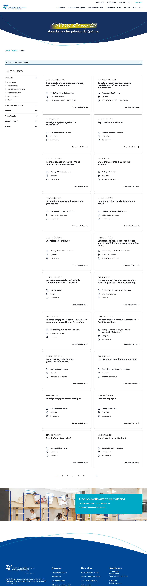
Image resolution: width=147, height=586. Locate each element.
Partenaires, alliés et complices (63, 559)
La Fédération (60, 8)
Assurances (100, 2)
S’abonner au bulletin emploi (91, 477)
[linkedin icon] (17, 561)
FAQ (82, 567)
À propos (122, 2)
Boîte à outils (137, 8)
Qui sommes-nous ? (59, 543)
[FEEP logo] (20, 539)
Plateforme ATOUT (88, 563)
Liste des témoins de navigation (94, 583)
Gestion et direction (14, 93)
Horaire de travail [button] (11, 121)
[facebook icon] (8, 561)
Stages (9, 100)
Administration (12, 82)
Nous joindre (111, 2)
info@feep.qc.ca (115, 553)
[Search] (130, 2)
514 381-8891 (114, 544)
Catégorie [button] (9, 78)
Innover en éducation (95, 8)
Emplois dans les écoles (90, 543)
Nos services (56, 547)
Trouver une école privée (90, 547)
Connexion (137, 2)
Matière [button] (8, 111)
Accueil (7, 50)
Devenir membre (58, 551)
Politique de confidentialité (73, 583)
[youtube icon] (13, 561)
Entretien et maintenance (16, 89)
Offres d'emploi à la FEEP (61, 555)
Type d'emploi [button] (10, 116)
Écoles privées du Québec (77, 8)
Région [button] (7, 127)
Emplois (127, 8)
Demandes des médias (117, 567)
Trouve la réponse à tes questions (93, 473)
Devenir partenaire (59, 563)
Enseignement (12, 85)
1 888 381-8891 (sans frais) (118, 546)
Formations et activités (113, 8)
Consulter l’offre (79, 107)
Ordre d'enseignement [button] (14, 105)
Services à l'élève (13, 96)
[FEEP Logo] (14, 6)
